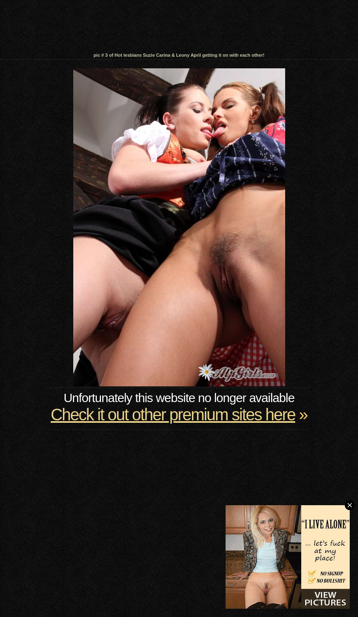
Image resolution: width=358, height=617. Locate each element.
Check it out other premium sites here (172, 414)
